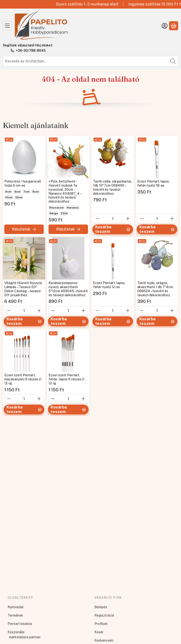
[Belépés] (164, 25)
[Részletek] (24, 229)
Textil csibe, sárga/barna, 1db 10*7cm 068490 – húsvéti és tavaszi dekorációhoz (112, 187)
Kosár (98, 632)
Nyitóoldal (16, 607)
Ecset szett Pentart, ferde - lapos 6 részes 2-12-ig (67, 379)
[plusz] (128, 218)
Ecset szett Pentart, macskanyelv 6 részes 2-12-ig (23, 379)
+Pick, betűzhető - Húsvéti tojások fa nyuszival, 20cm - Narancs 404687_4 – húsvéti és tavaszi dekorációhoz (65, 191)
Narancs (73, 207)
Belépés (100, 607)
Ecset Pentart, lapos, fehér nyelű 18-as (153, 183)
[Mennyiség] (112, 219)
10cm (8, 197)
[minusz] (97, 218)
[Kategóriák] (7, 25)
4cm (8, 191)
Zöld (64, 213)
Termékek (15, 615)
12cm (18, 197)
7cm (26, 191)
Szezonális (16, 632)
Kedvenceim (103, 640)
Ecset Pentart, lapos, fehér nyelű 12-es (109, 285)
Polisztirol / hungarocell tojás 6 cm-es (22, 183)
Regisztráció (104, 615)
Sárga (53, 213)
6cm (17, 191)
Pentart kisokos (20, 624)
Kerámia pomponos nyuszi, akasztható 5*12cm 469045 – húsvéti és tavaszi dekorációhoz (68, 289)
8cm (35, 191)
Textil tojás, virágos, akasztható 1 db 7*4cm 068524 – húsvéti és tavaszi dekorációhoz (155, 289)
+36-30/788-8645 (31, 50)
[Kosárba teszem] (112, 229)
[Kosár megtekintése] (173, 25)
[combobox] (90, 61)
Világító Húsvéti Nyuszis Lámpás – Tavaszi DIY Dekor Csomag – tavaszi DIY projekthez (23, 289)
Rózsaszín (56, 207)
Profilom (101, 624)
